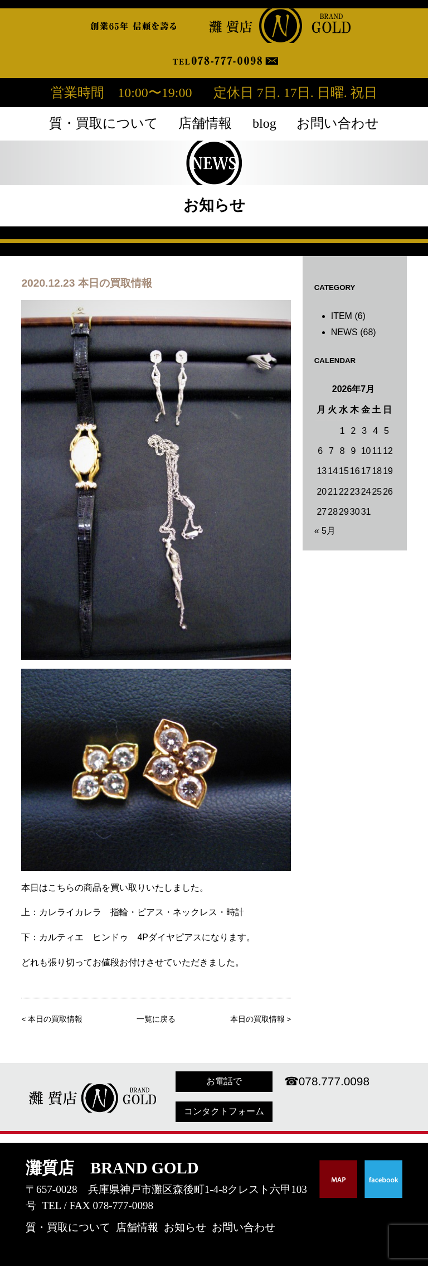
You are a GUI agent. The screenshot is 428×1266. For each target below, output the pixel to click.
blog (264, 123)
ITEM (341, 316)
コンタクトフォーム (224, 1111)
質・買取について (103, 123)
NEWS (344, 332)
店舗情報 (205, 123)
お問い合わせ (337, 123)
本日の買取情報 (55, 1019)
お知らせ (185, 1227)
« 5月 (324, 530)
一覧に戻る (156, 1019)
